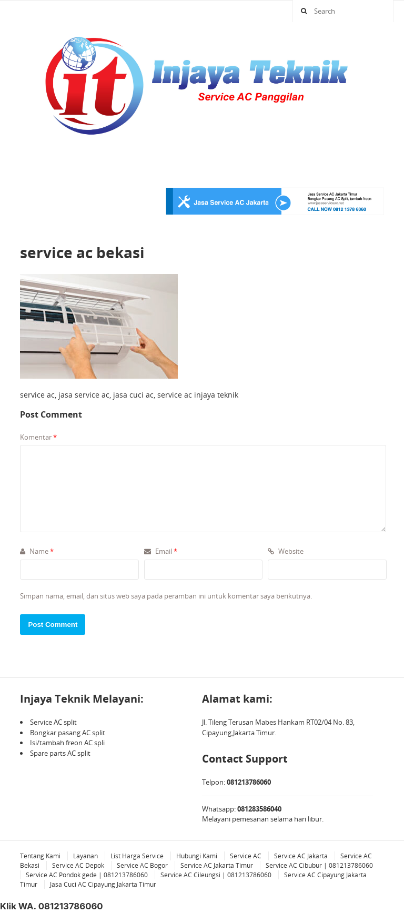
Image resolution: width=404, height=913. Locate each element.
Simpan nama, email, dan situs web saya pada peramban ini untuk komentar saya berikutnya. (166, 596)
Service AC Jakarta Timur (216, 865)
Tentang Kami (40, 855)
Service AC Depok (78, 865)
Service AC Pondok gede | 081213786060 (87, 874)
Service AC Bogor (142, 865)
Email (160, 551)
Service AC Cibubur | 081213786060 (319, 865)
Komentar (38, 437)
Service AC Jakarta (301, 855)
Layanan (85, 855)
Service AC (245, 855)
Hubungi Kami (196, 855)
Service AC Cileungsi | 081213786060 (215, 874)
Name (37, 551)
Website (286, 551)
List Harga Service (137, 855)
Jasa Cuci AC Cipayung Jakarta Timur (103, 884)
